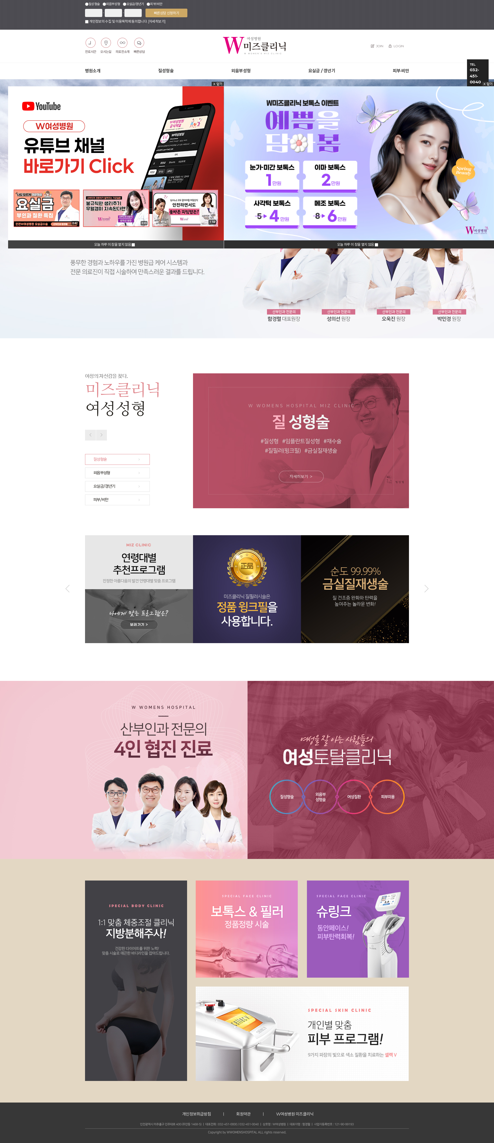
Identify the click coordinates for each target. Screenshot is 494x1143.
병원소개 (92, 70)
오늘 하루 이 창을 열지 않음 (112, 244)
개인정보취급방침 (196, 1114)
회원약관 (243, 1114)
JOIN (377, 46)
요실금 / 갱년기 (321, 70)
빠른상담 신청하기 (166, 13)
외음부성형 (241, 70)
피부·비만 (401, 70)
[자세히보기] (156, 21)
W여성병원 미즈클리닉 (295, 1114)
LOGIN (396, 46)
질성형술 (166, 70)
